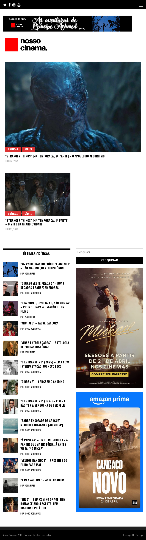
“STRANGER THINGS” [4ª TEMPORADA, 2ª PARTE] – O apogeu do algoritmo (54, 156)
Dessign (139, 535)
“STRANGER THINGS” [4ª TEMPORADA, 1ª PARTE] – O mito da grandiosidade (36, 222)
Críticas (13, 149)
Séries (28, 149)
